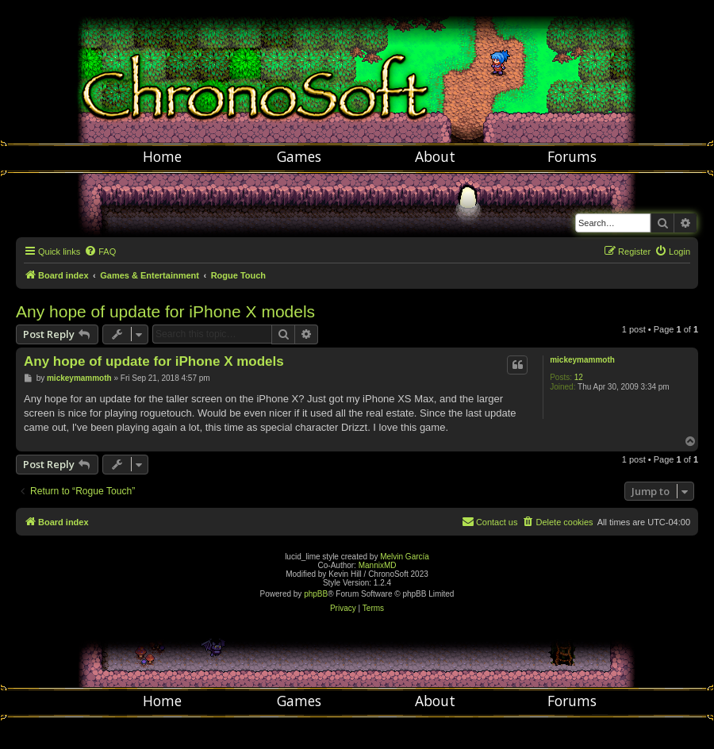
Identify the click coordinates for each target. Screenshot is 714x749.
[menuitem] (100, 251)
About (435, 156)
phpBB (316, 594)
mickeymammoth (582, 359)
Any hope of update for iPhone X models (165, 311)
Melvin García (404, 556)
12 (578, 377)
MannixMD (378, 565)
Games (299, 156)
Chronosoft (357, 71)
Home (162, 156)
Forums (572, 156)
